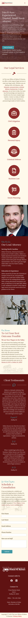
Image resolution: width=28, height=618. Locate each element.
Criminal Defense (14, 159)
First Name (5, 514)
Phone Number (6, 532)
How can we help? (7, 538)
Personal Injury (14, 140)
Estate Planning (14, 198)
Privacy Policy (17, 616)
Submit (7, 552)
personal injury (14, 87)
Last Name (5, 520)
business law (13, 89)
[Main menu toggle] (25, 3)
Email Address (6, 526)
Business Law (14, 179)
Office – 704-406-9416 (14, 598)
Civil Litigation (14, 121)
